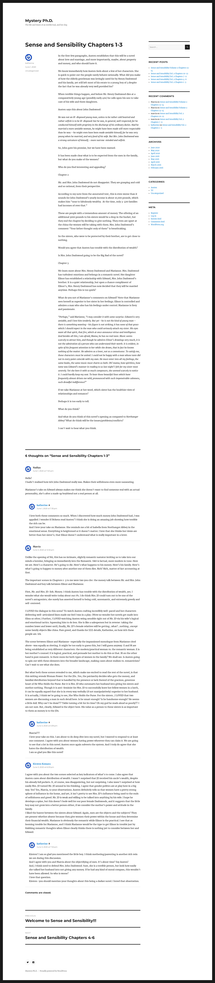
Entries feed (156, 219)
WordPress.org (157, 224)
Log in (153, 216)
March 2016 (156, 165)
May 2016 (155, 159)
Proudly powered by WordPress (53, 971)
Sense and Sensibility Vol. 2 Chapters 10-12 (169, 73)
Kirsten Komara (42, 763)
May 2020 (155, 150)
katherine (29, 63)
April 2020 (155, 153)
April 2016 (155, 162)
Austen (154, 187)
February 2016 (157, 168)
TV (152, 190)
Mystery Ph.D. (39, 20)
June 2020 (155, 147)
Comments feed (158, 222)
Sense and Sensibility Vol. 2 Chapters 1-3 (168, 82)
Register (154, 213)
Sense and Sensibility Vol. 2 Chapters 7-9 (169, 76)
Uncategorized (32, 71)
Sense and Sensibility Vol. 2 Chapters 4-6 (169, 79)
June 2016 (155, 156)
